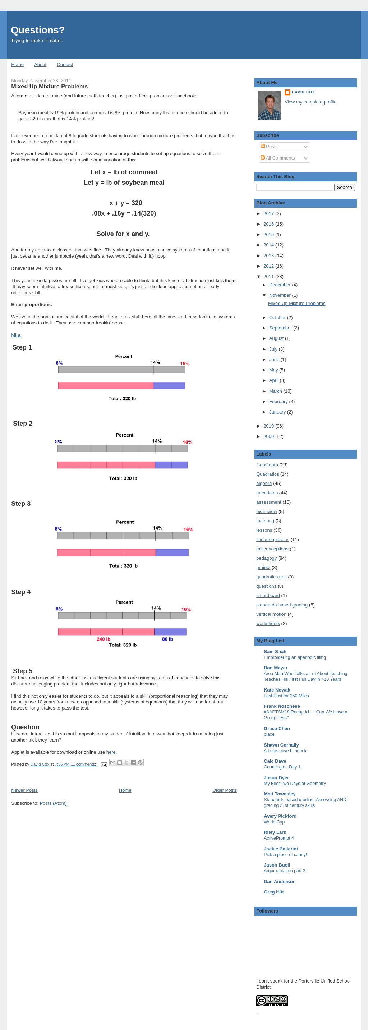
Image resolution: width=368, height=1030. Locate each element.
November (280, 295)
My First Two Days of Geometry (295, 783)
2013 (269, 255)
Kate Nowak (277, 690)
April (274, 380)
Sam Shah (275, 651)
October (278, 317)
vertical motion (271, 614)
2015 (269, 234)
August (277, 338)
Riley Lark (275, 832)
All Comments (278, 158)
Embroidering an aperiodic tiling (295, 657)
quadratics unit (271, 576)
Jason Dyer (276, 777)
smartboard (268, 595)
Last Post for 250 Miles (286, 695)
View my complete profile (310, 102)
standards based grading (282, 605)
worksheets (268, 623)
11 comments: (83, 764)
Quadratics (267, 474)
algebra (264, 483)
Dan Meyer (276, 667)
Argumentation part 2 (284, 870)
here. (111, 752)
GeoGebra (267, 464)
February (279, 401)
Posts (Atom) (53, 803)
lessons (264, 530)
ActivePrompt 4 (279, 838)
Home (17, 64)
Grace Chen (277, 728)
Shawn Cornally (281, 745)
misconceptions (272, 548)
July (274, 349)
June (275, 359)
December (280, 284)
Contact (65, 64)
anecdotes (267, 492)
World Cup (274, 822)
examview (266, 511)
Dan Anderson (279, 881)
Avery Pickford (280, 816)
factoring (265, 520)
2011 (269, 276)
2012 (269, 266)
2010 (269, 426)
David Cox (303, 92)
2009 (269, 436)
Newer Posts (24, 790)
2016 (269, 224)
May (274, 370)
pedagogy (266, 558)
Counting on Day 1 (282, 767)
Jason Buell (277, 865)
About (40, 64)
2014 (269, 245)
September (281, 328)
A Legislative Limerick (285, 750)
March (276, 391)
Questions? (38, 30)
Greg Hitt (274, 892)
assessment (268, 502)
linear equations (272, 539)
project (263, 567)
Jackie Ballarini (281, 848)
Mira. (16, 335)
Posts (269, 146)
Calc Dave (275, 761)
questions (266, 586)
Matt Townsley (280, 793)
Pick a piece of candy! (285, 854)
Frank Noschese (282, 706)
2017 (269, 213)
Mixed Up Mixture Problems (49, 86)
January (278, 412)
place (269, 734)
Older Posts (224, 790)
